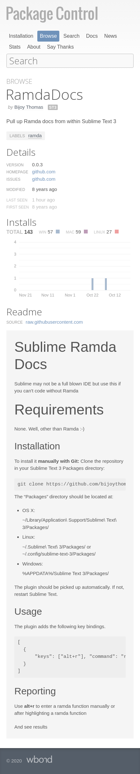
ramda (35, 135)
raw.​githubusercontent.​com (54, 321)
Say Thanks (60, 47)
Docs (92, 36)
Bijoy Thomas (28, 106)
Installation (21, 36)
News (110, 36)
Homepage (17, 172)
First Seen (17, 207)
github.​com (43, 171)
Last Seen (16, 200)
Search (71, 36)
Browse (48, 36)
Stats (14, 47)
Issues (13, 179)
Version (15, 164)
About (34, 47)
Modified (15, 189)
